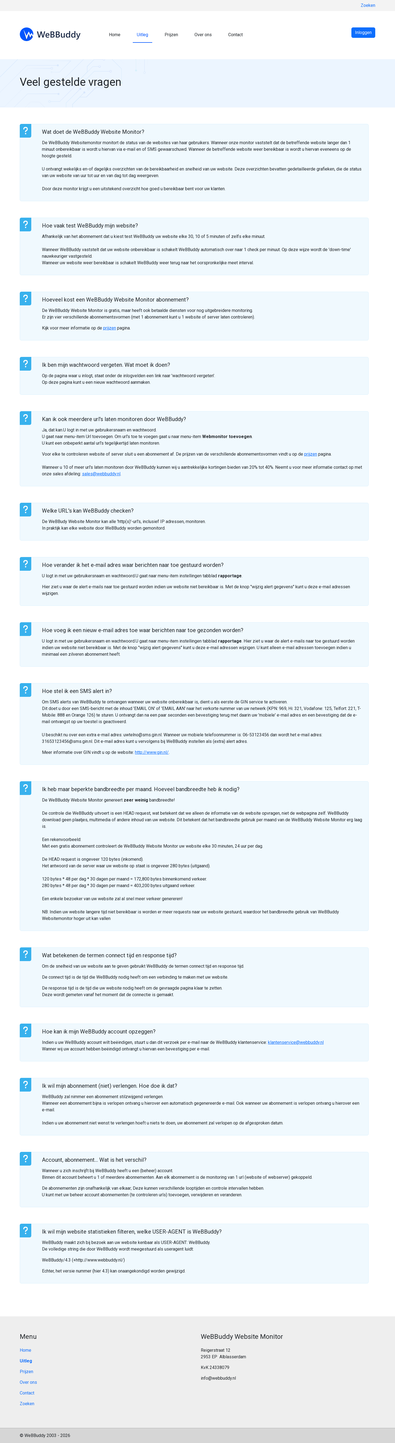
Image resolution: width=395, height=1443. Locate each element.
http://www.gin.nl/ (152, 752)
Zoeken (368, 5)
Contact (235, 34)
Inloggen (363, 32)
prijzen (109, 328)
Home (114, 34)
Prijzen (171, 34)
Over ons (203, 34)
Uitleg (142, 34)
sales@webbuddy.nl (101, 473)
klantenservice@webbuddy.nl (296, 1042)
